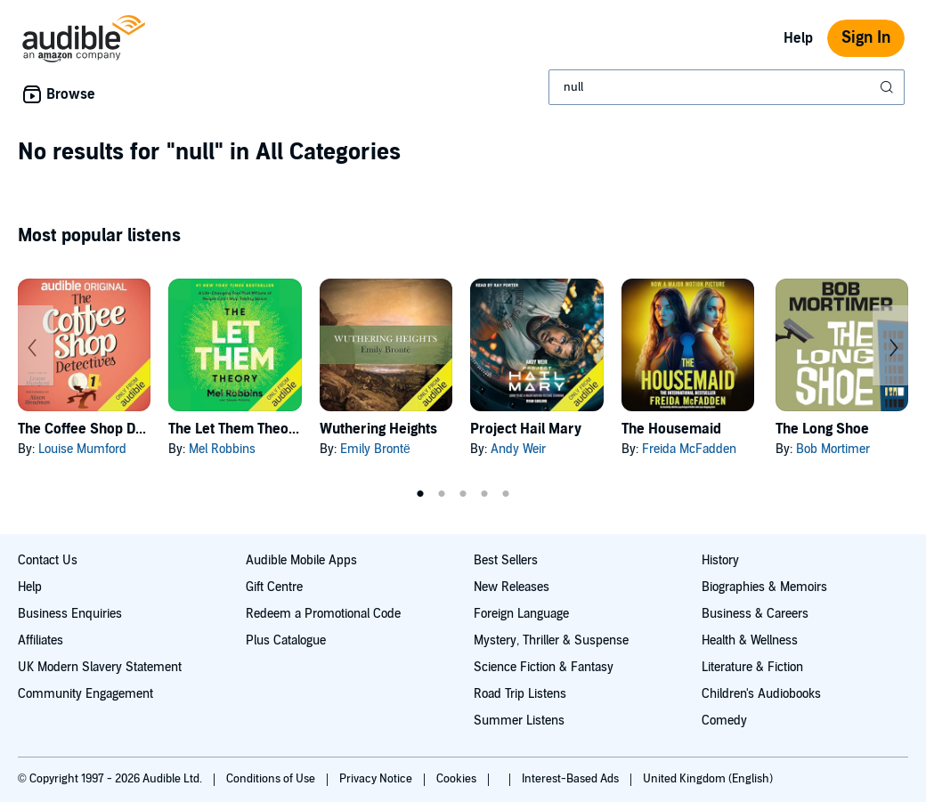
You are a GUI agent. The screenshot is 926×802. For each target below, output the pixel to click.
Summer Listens (519, 720)
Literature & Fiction (752, 667)
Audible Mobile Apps (301, 560)
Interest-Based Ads (571, 779)
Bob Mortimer (833, 449)
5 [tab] (506, 494)
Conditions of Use (272, 779)
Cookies (457, 779)
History (720, 560)
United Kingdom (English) (708, 779)
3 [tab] (463, 494)
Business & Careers (755, 613)
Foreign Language (521, 613)
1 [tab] (420, 494)
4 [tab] (484, 494)
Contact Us (47, 560)
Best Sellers (506, 560)
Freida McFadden (689, 449)
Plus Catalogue (286, 640)
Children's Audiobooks (761, 693)
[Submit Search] (889, 87)
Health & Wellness (750, 640)
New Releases (511, 587)
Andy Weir (518, 449)
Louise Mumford (82, 449)
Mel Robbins (222, 449)
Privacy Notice (377, 779)
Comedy (724, 720)
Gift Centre (274, 587)
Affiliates (40, 640)
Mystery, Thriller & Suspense (551, 640)
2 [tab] (442, 494)
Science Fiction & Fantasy (543, 667)
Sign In (865, 37)
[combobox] (726, 87)
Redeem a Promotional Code (323, 613)
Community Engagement (85, 693)
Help (798, 38)
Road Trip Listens (520, 693)
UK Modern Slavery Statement (100, 667)
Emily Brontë (375, 449)
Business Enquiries (70, 613)
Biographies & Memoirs (764, 587)
